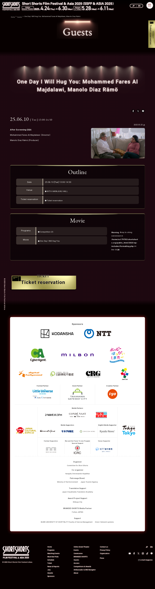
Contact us (104, 553)
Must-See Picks (53, 563)
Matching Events (53, 559)
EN (139, 6)
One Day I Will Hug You (51, 242)
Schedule (50, 566)
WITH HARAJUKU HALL (58, 192)
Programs (51, 556)
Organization (105, 559)
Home (49, 553)
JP (133, 6)
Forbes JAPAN (77, 518)
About (76, 579)
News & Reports (53, 572)
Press (102, 564)
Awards (50, 579)
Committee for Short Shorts (77, 471)
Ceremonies (78, 559)
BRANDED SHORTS (81, 563)
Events (76, 556)
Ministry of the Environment (67, 488)
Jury (49, 576)
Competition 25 (47, 232)
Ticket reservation (55, 201)
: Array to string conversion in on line (124, 243)
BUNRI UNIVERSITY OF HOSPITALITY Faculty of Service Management (66, 528)
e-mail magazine (146, 566)
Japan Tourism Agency (90, 488)
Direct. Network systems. (106, 528)
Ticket (49, 569)
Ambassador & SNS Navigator (85, 576)
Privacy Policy (105, 556)
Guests (76, 566)
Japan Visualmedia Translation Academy (77, 498)
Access (76, 569)
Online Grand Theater (81, 553)
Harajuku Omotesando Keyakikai (77, 480)
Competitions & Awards (83, 572)
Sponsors (51, 582)
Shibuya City (78, 508)
